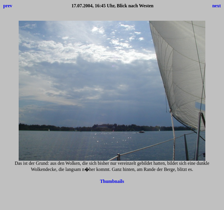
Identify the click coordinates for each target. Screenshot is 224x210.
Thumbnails (112, 181)
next (216, 5)
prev (7, 5)
